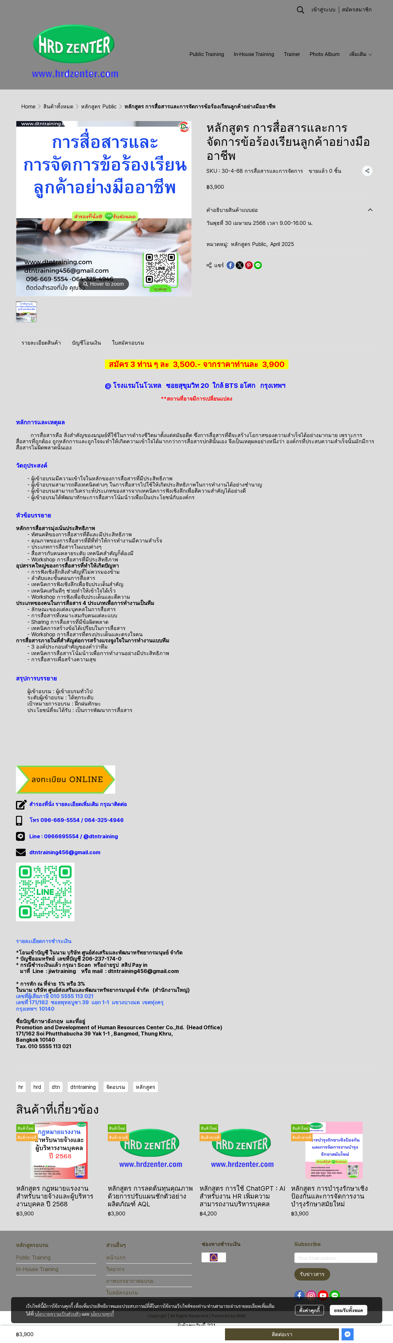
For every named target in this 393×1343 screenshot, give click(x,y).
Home (28, 106)
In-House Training (37, 1269)
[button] (300, 9)
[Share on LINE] (258, 265)
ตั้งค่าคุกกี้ (309, 1310)
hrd (37, 1087)
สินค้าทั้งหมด (58, 106)
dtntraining (83, 1087)
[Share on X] (240, 265)
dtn (56, 1087)
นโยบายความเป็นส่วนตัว (58, 1314)
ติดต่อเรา (282, 1334)
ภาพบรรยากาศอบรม (130, 1281)
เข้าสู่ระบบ (323, 9)
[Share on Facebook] (230, 265)
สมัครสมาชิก (357, 9)
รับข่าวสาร (312, 1274)
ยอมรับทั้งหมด (348, 1310)
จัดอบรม (115, 1087)
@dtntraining (100, 836)
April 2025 (282, 244)
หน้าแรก (116, 1257)
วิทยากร (115, 1269)
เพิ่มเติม (361, 54)
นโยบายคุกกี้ (102, 1314)
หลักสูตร (145, 1087)
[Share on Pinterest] (249, 265)
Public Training (33, 1257)
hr (21, 1087)
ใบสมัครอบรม (122, 1292)
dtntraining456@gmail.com (64, 852)
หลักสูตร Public (99, 106)
